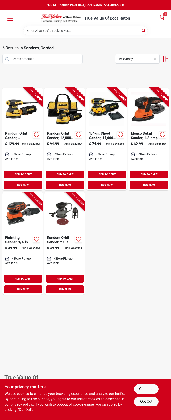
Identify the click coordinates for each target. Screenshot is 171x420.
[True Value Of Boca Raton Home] (61, 18)
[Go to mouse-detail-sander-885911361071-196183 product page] (148, 139)
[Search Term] (85, 30)
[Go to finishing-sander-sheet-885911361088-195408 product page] (22, 243)
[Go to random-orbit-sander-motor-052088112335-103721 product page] (64, 243)
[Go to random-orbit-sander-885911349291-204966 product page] (64, 139)
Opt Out (146, 401)
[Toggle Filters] (165, 59)
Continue (146, 389)
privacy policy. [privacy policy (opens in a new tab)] (22, 404)
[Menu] (10, 20)
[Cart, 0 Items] (162, 17)
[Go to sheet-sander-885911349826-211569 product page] (106, 139)
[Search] (143, 30)
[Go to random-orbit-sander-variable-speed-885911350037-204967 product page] (22, 139)
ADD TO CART (23, 174)
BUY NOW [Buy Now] (23, 184)
